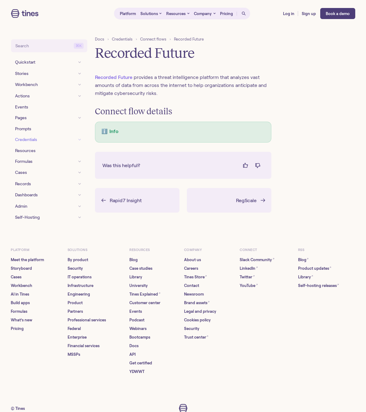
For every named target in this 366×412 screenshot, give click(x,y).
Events (135, 311)
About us (192, 259)
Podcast (136, 320)
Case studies (140, 268)
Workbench (21, 285)
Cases (16, 277)
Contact (191, 285)
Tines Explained (144, 293)
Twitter (247, 276)
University (138, 285)
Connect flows (153, 39)
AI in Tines (20, 294)
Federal (74, 328)
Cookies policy (197, 320)
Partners (75, 311)
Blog (133, 259)
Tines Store (195, 276)
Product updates (315, 268)
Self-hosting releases (318, 285)
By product (78, 259)
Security (75, 268)
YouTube (249, 285)
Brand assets (197, 302)
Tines (20, 408)
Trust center (196, 336)
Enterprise (77, 337)
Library (135, 277)
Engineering (79, 294)
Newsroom (194, 294)
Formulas (19, 311)
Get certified (140, 363)
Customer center (144, 302)
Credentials (122, 39)
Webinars (138, 328)
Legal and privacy (200, 311)
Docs (99, 39)
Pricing (17, 328)
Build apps (20, 302)
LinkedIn (249, 268)
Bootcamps (139, 337)
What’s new (21, 320)
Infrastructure (80, 285)
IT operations (80, 277)
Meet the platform (27, 259)
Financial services (84, 345)
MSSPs (74, 354)
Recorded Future (189, 39)
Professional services (87, 320)
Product (75, 302)
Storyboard (21, 268)
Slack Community (257, 259)
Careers (191, 268)
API (132, 354)
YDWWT (136, 371)
